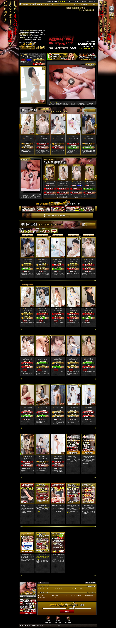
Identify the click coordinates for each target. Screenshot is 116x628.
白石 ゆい (57, 308)
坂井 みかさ (27, 358)
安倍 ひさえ (73, 308)
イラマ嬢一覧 (57, 588)
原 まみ (42, 456)
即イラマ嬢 (55, 595)
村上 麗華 (42, 138)
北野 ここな (89, 181)
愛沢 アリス (42, 308)
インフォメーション (52, 597)
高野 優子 (57, 456)
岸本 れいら (57, 407)
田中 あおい (88, 138)
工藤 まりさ (63, 181)
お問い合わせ (42, 597)
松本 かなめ (27, 407)
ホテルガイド (74, 595)
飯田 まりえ (39, 54)
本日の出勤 (41, 588)
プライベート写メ (64, 595)
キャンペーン (72, 588)
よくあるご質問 (89, 595)
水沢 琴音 (42, 358)
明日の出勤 (49, 588)
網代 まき (88, 308)
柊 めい (88, 407)
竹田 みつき (73, 407)
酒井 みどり (49, 181)
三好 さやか (73, 358)
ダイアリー (41, 595)
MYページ (81, 595)
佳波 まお (57, 358)
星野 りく (26, 138)
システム (64, 588)
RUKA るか (73, 138)
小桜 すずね (42, 259)
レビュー (49, 595)
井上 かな (42, 407)
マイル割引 (79, 588)
